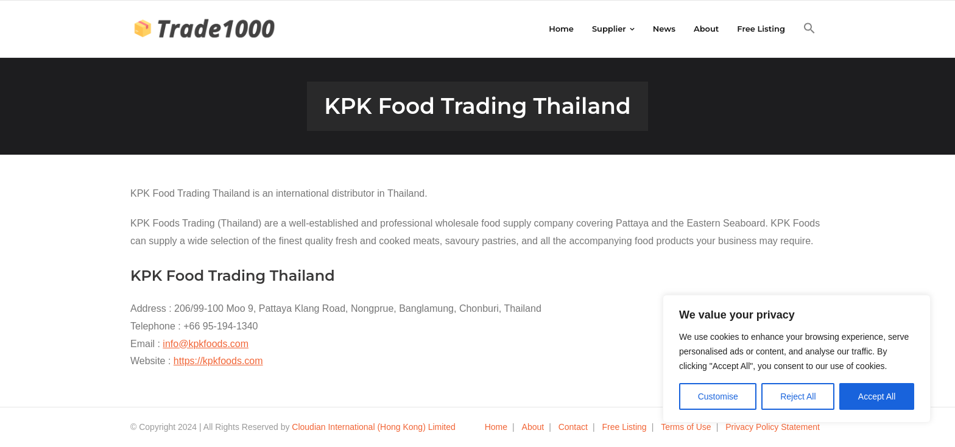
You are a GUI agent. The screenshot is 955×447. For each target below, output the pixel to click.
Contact (573, 427)
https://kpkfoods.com (218, 361)
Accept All (876, 396)
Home (496, 427)
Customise (718, 396)
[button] (809, 29)
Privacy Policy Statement (772, 427)
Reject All (798, 396)
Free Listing (624, 427)
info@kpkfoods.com (205, 344)
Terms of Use (686, 427)
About (533, 427)
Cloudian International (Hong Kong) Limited (374, 427)
